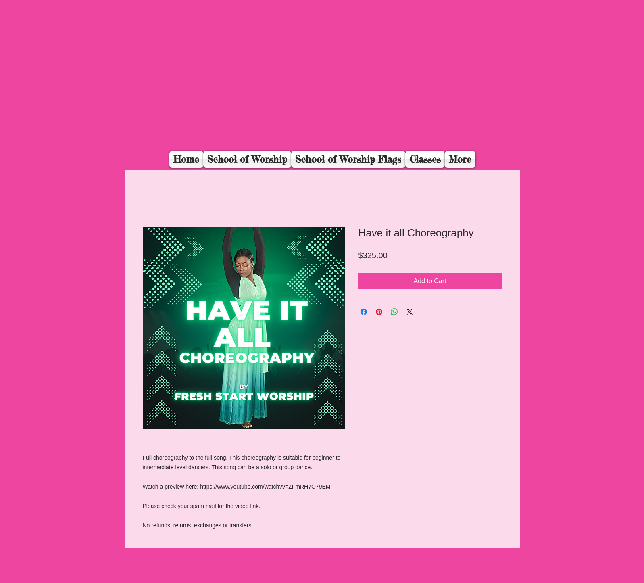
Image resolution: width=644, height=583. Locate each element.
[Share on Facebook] (364, 312)
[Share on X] (410, 312)
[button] (433, 134)
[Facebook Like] (462, 140)
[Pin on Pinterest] (379, 312)
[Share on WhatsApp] (394, 312)
